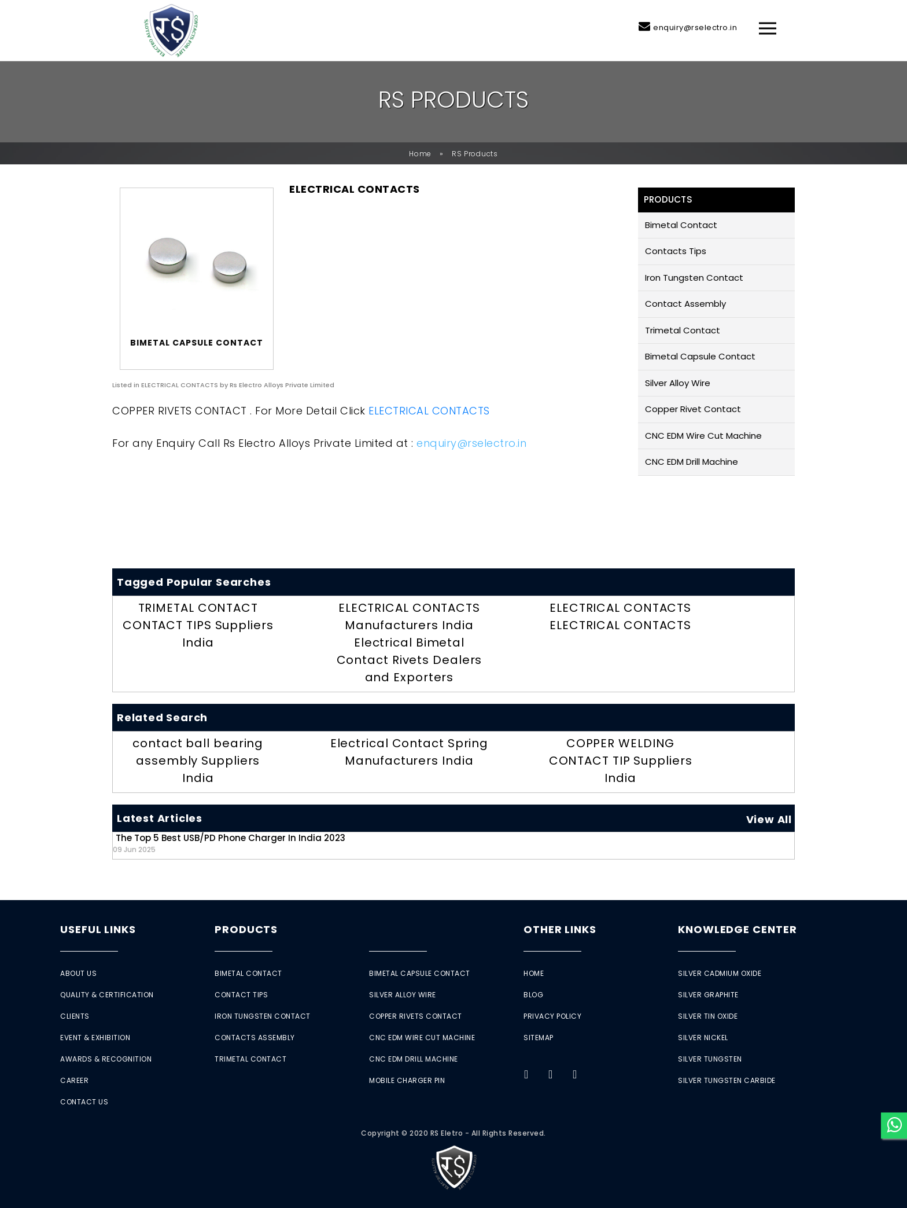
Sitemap (538, 1037)
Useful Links (98, 929)
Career (74, 1080)
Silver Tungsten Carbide (727, 1080)
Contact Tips (241, 995)
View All (769, 819)
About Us (78, 973)
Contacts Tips (675, 251)
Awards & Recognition (106, 1059)
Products (246, 929)
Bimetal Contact (681, 225)
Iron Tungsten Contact (694, 277)
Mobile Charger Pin (407, 1080)
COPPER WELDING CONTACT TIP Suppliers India (620, 760)
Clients (75, 1016)
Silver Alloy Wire (677, 383)
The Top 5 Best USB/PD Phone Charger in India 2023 (229, 843)
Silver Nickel (703, 1037)
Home (420, 154)
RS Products (475, 154)
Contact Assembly (685, 304)
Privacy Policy (552, 1016)
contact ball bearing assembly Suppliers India (197, 760)
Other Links (559, 929)
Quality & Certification (107, 995)
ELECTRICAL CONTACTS (429, 410)
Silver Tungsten (710, 1059)
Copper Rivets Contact (415, 1016)
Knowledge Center (737, 929)
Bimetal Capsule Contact (700, 356)
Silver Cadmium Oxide (719, 973)
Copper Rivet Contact (693, 409)
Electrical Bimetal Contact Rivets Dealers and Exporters (409, 659)
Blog (533, 995)
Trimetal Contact (682, 330)
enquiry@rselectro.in (695, 27)
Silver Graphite (708, 995)
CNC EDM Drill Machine (691, 462)
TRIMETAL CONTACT (198, 608)
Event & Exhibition (95, 1037)
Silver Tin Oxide (708, 1016)
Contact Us (84, 1102)
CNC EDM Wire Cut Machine (703, 435)
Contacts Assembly (255, 1037)
